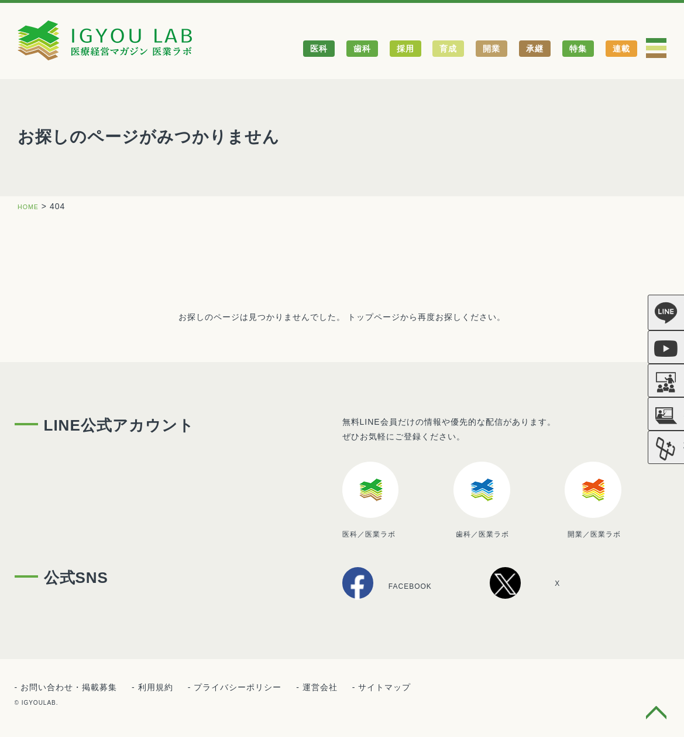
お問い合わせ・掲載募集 (68, 689)
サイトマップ (384, 689)
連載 (621, 48)
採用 (405, 48)
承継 (535, 48)
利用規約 (155, 689)
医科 (319, 48)
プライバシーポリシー (237, 689)
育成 (448, 48)
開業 (491, 48)
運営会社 (320, 689)
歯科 (362, 48)
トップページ (374, 317)
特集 (578, 48)
